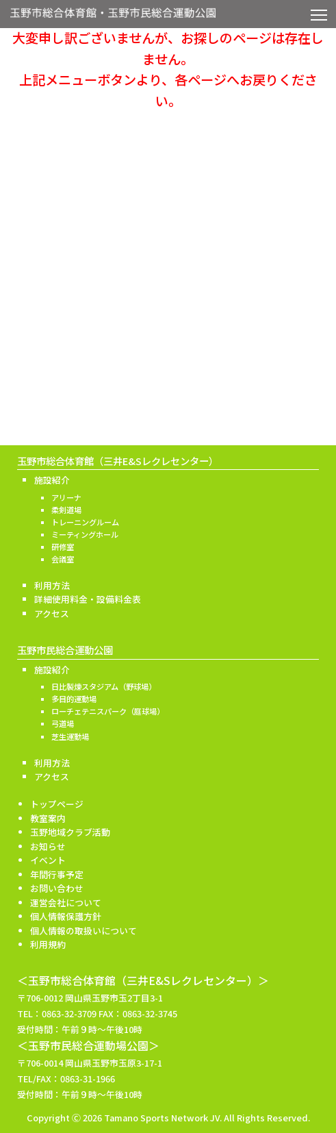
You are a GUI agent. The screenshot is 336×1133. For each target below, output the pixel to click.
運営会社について (65, 902)
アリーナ (66, 497)
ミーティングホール (84, 534)
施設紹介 (52, 479)
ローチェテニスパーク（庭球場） (107, 711)
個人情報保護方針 (65, 916)
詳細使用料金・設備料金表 (87, 599)
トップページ (56, 803)
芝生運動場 (70, 736)
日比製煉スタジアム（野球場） (103, 686)
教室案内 (48, 818)
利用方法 (52, 585)
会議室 (62, 558)
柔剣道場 (66, 509)
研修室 (62, 546)
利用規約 (48, 944)
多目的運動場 (73, 698)
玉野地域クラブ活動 (70, 831)
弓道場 (62, 723)
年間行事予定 (56, 874)
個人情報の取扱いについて (83, 930)
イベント (48, 860)
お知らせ (48, 846)
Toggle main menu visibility (320, 12)
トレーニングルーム (85, 521)
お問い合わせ (56, 888)
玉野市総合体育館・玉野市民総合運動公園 (113, 16)
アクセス (51, 613)
